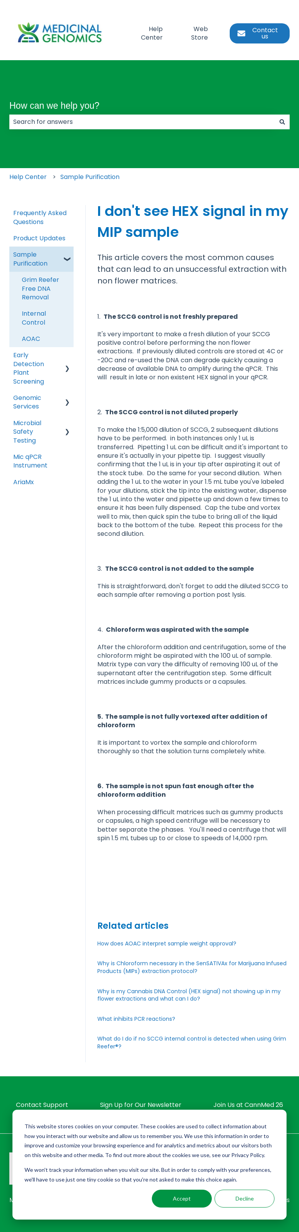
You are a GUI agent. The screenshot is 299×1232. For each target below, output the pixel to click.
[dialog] (149, 1165)
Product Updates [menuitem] (39, 238)
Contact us (257, 33)
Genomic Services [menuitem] (27, 402)
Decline (245, 1198)
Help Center (152, 33)
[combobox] (142, 122)
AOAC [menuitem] (31, 338)
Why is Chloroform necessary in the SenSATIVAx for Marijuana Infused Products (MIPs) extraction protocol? (192, 967)
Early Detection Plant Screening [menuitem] (28, 368)
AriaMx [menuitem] (23, 482)
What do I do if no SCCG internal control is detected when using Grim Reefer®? (191, 1042)
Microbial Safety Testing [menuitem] (27, 432)
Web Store (199, 33)
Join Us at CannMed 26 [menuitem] (248, 1104)
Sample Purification (90, 176)
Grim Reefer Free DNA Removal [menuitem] (40, 288)
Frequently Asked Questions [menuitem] (40, 217)
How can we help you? (54, 106)
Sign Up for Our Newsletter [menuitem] (140, 1104)
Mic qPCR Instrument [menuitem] (30, 461)
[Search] (282, 122)
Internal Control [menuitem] (34, 318)
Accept (182, 1198)
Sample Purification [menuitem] (30, 259)
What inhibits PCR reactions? (136, 1019)
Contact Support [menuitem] (42, 1104)
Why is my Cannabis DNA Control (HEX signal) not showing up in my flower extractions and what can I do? (189, 995)
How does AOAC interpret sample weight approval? (166, 943)
